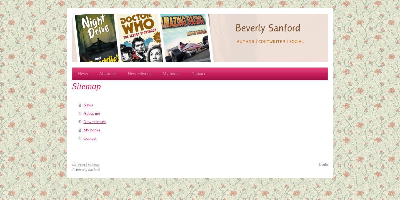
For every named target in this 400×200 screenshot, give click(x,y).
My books (92, 130)
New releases (95, 121)
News (88, 105)
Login (323, 164)
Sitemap (94, 164)
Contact (90, 138)
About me (92, 113)
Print (79, 164)
